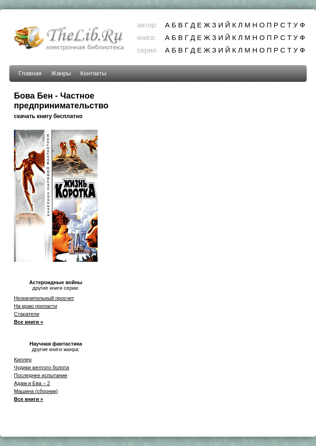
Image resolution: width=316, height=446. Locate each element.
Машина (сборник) (36, 391)
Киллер (23, 359)
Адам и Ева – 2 (32, 383)
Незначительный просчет (44, 298)
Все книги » (28, 322)
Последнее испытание (40, 375)
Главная (30, 73)
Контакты (93, 73)
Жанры (61, 73)
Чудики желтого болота (41, 367)
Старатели (26, 314)
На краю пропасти (35, 306)
